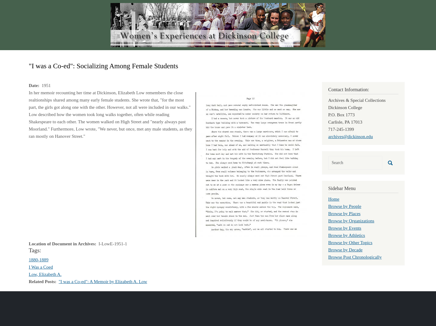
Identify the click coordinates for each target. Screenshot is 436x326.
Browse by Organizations (351, 220)
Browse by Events (344, 228)
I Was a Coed (41, 267)
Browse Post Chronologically (355, 257)
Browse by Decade (345, 249)
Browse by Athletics (346, 235)
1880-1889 (38, 259)
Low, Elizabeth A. (45, 274)
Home (333, 199)
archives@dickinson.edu (350, 136)
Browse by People (344, 206)
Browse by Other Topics (350, 242)
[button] (251, 164)
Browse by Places (344, 213)
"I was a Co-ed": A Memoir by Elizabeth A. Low (103, 281)
